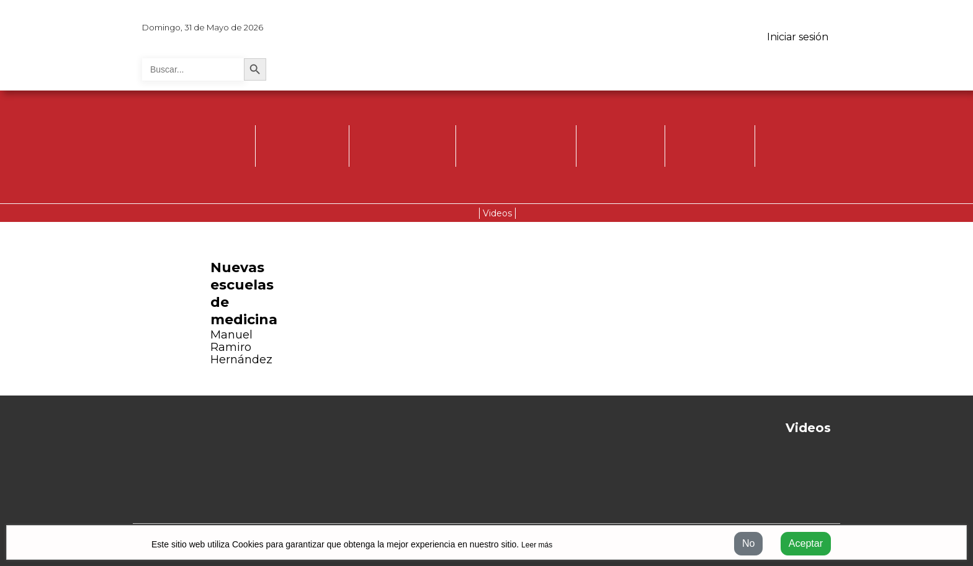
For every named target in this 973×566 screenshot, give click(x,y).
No (748, 543)
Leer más (536, 545)
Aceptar (806, 543)
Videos (497, 213)
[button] (63, 312)
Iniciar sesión (797, 37)
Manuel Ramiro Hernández (241, 347)
